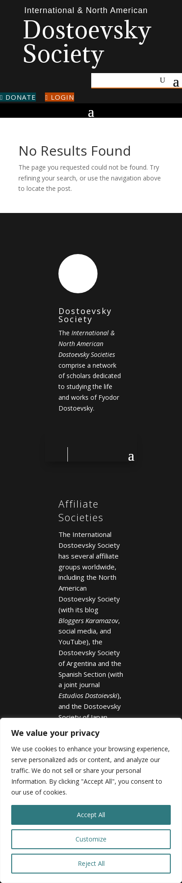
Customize (91, 839)
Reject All (91, 863)
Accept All (91, 814)
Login (59, 97)
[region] (91, 800)
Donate (18, 97)
